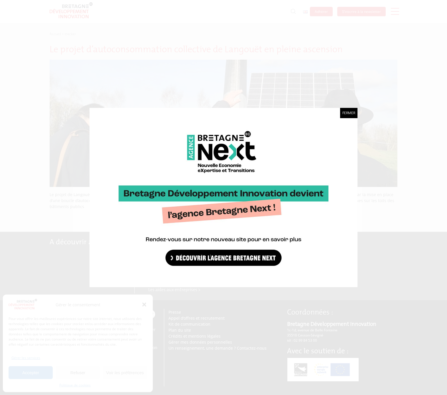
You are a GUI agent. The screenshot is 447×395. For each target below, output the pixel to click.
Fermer (348, 112)
